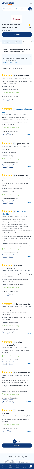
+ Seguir (17, 34)
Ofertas (17, 42)
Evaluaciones (28, 42)
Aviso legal (13, 458)
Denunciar (29, 100)
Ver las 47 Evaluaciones (10, 62)
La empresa (7, 42)
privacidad (21, 458)
